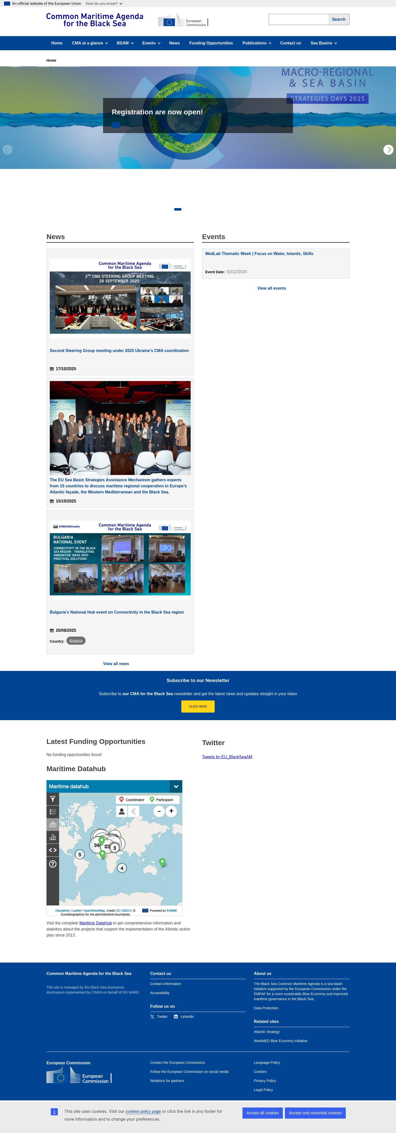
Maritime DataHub (95, 923)
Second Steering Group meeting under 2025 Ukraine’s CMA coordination (119, 350)
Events (153, 44)
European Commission (68, 1063)
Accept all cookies (262, 1113)
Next (388, 150)
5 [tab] (218, 209)
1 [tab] (178, 209)
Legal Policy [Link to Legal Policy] (263, 1090)
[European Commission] (127, 19)
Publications (256, 44)
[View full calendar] (275, 288)
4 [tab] (208, 209)
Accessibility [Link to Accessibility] (159, 993)
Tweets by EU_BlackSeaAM (227, 757)
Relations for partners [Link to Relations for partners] (167, 1081)
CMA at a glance (90, 44)
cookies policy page (143, 1111)
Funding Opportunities (211, 43)
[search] (298, 19)
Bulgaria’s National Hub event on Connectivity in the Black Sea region (117, 612)
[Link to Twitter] (159, 1016)
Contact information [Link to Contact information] (165, 984)
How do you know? (104, 3)
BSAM (126, 44)
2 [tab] (188, 209)
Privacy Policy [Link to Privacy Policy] (265, 1081)
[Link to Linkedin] (184, 1016)
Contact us (290, 43)
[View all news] (120, 664)
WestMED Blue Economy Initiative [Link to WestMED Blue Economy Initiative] (280, 1041)
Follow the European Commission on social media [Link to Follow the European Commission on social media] (189, 1072)
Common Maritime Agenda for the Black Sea (88, 973)
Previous (8, 150)
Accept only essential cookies (315, 1113)
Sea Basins (324, 44)
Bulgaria (75, 641)
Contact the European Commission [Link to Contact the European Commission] (177, 1063)
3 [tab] (198, 209)
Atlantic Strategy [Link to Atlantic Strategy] (267, 1032)
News (174, 43)
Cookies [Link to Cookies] (260, 1072)
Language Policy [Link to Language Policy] (267, 1063)
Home (56, 43)
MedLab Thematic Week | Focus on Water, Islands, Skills (259, 253)
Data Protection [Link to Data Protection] (266, 1008)
